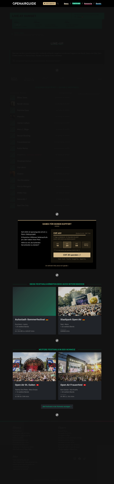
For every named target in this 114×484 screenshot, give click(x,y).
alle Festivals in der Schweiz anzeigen (56, 406)
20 (67, 245)
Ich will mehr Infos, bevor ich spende (56, 266)
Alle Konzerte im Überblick (67, 449)
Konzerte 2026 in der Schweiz (69, 447)
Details (99, 79)
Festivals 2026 (18, 438)
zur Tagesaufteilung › (65, 93)
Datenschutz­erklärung (21, 467)
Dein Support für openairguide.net (25, 462)
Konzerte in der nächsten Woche (69, 438)
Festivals (22, 9)
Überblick (38, 25)
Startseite (13, 9)
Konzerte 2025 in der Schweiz (69, 445)
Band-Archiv (70, 26)
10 (58, 245)
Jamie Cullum (50, 55)
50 (77, 245)
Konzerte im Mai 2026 (66, 440)
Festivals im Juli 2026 (20, 445)
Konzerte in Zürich (64, 433)
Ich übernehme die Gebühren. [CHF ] (67, 250)
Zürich (79, 17)
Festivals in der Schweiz (21, 433)
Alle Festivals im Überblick (22, 449)
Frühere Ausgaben (72, 25)
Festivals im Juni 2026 (21, 442)
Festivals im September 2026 (23, 447)
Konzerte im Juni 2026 (66, 442)
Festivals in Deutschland (21, 435)
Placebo (38, 55)
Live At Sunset (39, 9)
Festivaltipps (17, 431)
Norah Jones (85, 53)
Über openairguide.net (21, 460)
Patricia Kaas (30, 55)
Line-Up (18, 25)
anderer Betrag (86, 244)
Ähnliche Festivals (51, 26)
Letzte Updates (50, 25)
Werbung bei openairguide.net (23, 464)
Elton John (97, 53)
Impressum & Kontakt (20, 469)
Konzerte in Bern (64, 435)
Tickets (37, 26)
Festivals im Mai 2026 (20, 440)
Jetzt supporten (49, 3)
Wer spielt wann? (21, 26)
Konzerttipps (62, 431)
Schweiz (29, 9)
